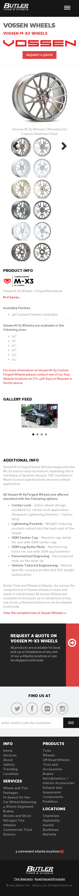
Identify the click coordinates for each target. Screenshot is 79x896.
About (8, 760)
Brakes (8, 811)
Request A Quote (39, 55)
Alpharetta (51, 820)
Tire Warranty (23, 879)
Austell (48, 825)
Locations (11, 774)
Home (8, 751)
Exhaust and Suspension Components (53, 792)
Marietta (49, 834)
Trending (10, 769)
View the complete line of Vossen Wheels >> (35, 613)
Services (10, 755)
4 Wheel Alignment (18, 807)
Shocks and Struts (17, 816)
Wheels (49, 755)
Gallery (9, 764)
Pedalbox (50, 801)
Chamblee (51, 816)
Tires (47, 751)
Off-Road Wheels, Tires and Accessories (56, 764)
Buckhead (50, 830)
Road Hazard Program (50, 879)
